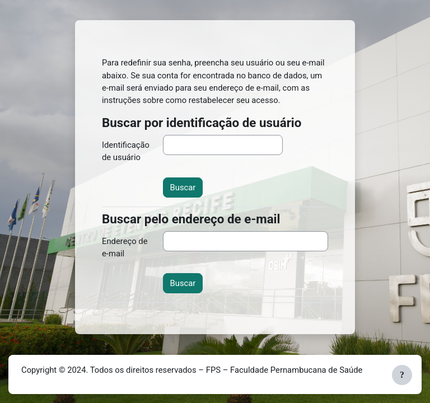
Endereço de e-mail (125, 247)
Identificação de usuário (125, 151)
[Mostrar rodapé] (402, 375)
